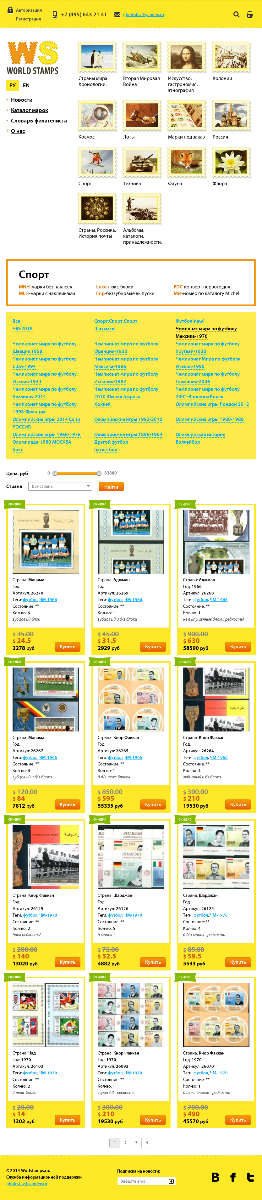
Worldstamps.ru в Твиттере (251, 1177)
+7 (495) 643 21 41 (79, 14)
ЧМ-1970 (48, 915)
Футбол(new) (190, 321)
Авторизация (24, 10)
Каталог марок (29, 110)
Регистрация (23, 19)
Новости (21, 99)
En (26, 85)
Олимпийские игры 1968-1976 (47, 434)
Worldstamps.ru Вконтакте (216, 1177)
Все (16, 321)
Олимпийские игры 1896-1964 (128, 434)
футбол (30, 599)
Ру (12, 85)
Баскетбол (105, 449)
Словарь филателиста (39, 120)
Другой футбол (111, 442)
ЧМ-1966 (48, 599)
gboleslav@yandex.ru (138, 14)
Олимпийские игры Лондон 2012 (212, 404)
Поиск (236, 14)
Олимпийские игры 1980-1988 (210, 419)
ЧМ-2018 (23, 328)
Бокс (18, 449)
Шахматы (105, 328)
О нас (18, 130)
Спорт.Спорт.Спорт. (116, 321)
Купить (67, 646)
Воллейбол (188, 442)
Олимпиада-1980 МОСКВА (42, 442)
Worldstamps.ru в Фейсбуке (233, 1177)
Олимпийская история (200, 434)
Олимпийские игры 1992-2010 (128, 419)
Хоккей (102, 404)
